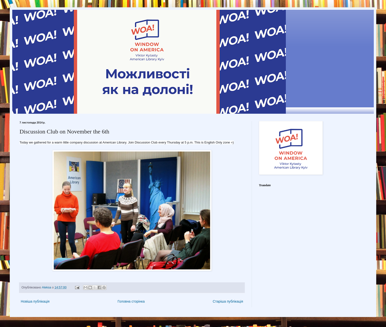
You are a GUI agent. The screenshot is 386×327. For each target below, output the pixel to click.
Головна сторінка (131, 301)
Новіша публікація (35, 301)
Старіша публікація (228, 301)
